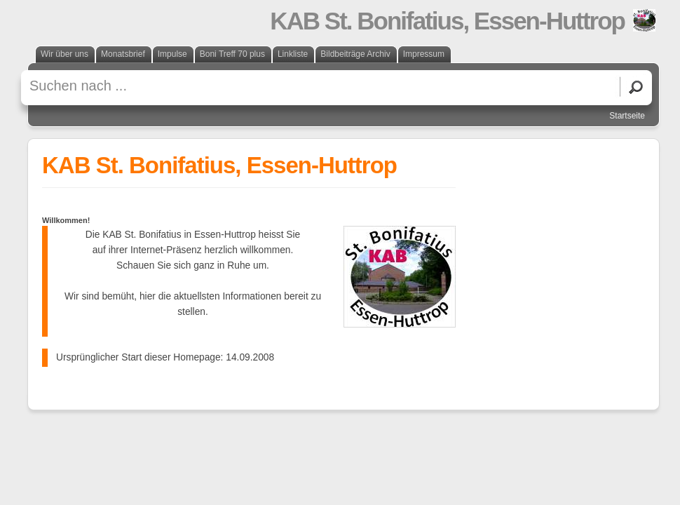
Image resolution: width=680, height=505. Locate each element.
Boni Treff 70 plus (232, 54)
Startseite (627, 116)
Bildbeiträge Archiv (355, 54)
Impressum (423, 54)
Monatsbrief (123, 54)
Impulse (172, 54)
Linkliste (293, 54)
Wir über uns (64, 54)
